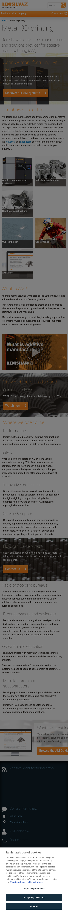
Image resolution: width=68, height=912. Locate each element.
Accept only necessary (34, 904)
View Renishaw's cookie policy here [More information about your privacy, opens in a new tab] (26, 888)
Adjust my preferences (34, 895)
